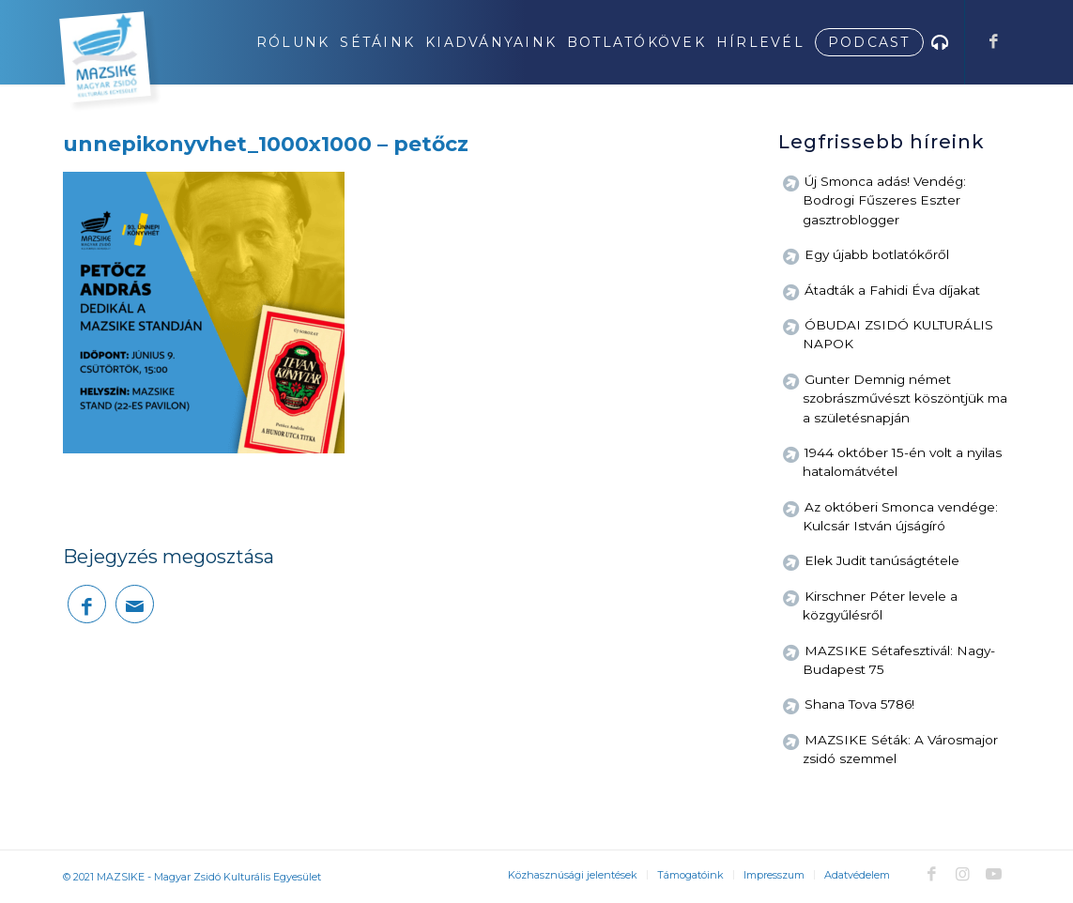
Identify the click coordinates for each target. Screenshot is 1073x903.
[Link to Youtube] (994, 874)
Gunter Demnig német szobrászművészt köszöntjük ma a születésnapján (905, 398)
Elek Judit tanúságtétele (882, 560)
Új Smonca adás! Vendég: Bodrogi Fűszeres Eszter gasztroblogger (884, 200)
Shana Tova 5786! (859, 704)
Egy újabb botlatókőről (877, 254)
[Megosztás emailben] (134, 604)
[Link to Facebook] (994, 41)
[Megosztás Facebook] (87, 604)
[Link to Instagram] (963, 874)
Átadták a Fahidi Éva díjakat (892, 290)
